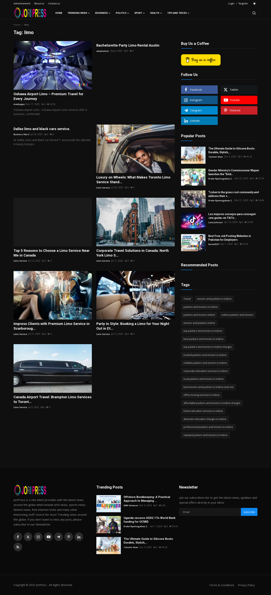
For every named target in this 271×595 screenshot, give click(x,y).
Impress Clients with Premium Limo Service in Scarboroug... (51, 327)
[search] (254, 13)
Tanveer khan (215, 156)
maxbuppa (19, 104)
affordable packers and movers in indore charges (211, 403)
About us (39, 3)
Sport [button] (139, 13)
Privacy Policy (246, 585)
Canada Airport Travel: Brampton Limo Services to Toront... (47, 401)
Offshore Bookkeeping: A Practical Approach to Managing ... (147, 498)
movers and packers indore (199, 323)
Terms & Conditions (220, 585)
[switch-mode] (254, 3)
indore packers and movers (237, 314)
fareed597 (213, 244)
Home (58, 13)
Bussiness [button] (102, 13)
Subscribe (249, 512)
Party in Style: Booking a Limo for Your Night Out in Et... (134, 327)
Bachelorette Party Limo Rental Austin (129, 45)
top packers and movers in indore (202, 330)
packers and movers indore (199, 314)
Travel (187, 298)
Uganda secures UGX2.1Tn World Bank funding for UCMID (149, 519)
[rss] (18, 547)
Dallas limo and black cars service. (43, 129)
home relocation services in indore (203, 411)
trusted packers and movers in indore (205, 355)
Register (243, 3)
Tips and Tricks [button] (178, 13)
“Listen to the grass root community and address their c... (233, 194)
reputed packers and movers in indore (205, 435)
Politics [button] (122, 13)
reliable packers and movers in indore (205, 363)
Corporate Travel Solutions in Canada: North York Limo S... (134, 254)
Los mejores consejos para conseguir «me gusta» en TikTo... (232, 216)
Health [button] (156, 13)
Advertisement (22, 3)
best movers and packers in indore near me (208, 387)
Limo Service (103, 188)
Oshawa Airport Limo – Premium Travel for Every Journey (50, 96)
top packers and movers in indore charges (207, 346)
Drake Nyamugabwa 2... (221, 178)
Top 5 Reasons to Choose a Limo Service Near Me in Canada (49, 254)
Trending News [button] (79, 13)
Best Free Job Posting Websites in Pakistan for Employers (229, 237)
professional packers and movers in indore (208, 427)
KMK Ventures (131, 505)
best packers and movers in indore (203, 339)
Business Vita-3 (22, 134)
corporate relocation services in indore (205, 371)
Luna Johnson (215, 222)
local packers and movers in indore (203, 379)
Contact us (54, 3)
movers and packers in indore (214, 298)
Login (231, 3)
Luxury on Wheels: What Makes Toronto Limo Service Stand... (135, 180)
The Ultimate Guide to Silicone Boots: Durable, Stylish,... (231, 150)
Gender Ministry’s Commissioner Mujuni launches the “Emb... (233, 172)
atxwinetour (103, 51)
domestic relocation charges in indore (204, 419)
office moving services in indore (201, 395)
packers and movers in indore (200, 307)
